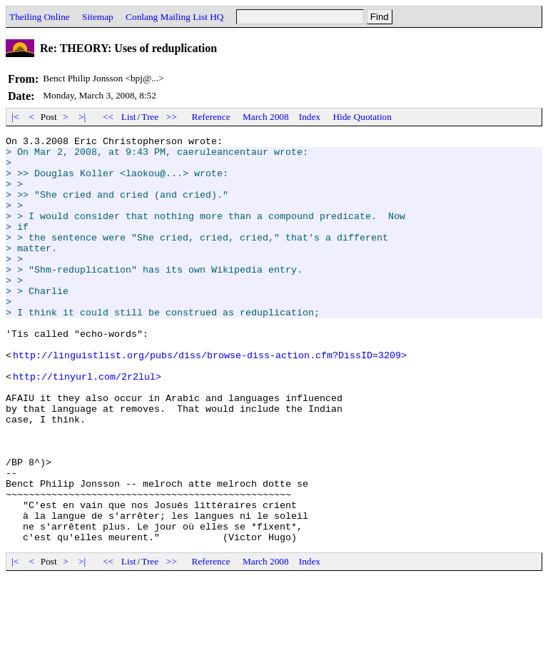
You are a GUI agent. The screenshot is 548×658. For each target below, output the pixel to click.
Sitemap (97, 16)
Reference (211, 116)
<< (108, 116)
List (128, 116)
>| (82, 116)
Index (309, 116)
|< (15, 116)
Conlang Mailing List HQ (174, 16)
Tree (149, 116)
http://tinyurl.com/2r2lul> (87, 425)
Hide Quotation (362, 116)
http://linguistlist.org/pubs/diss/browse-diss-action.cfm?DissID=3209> (210, 399)
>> (172, 116)
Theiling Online (39, 16)
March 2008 (266, 116)
